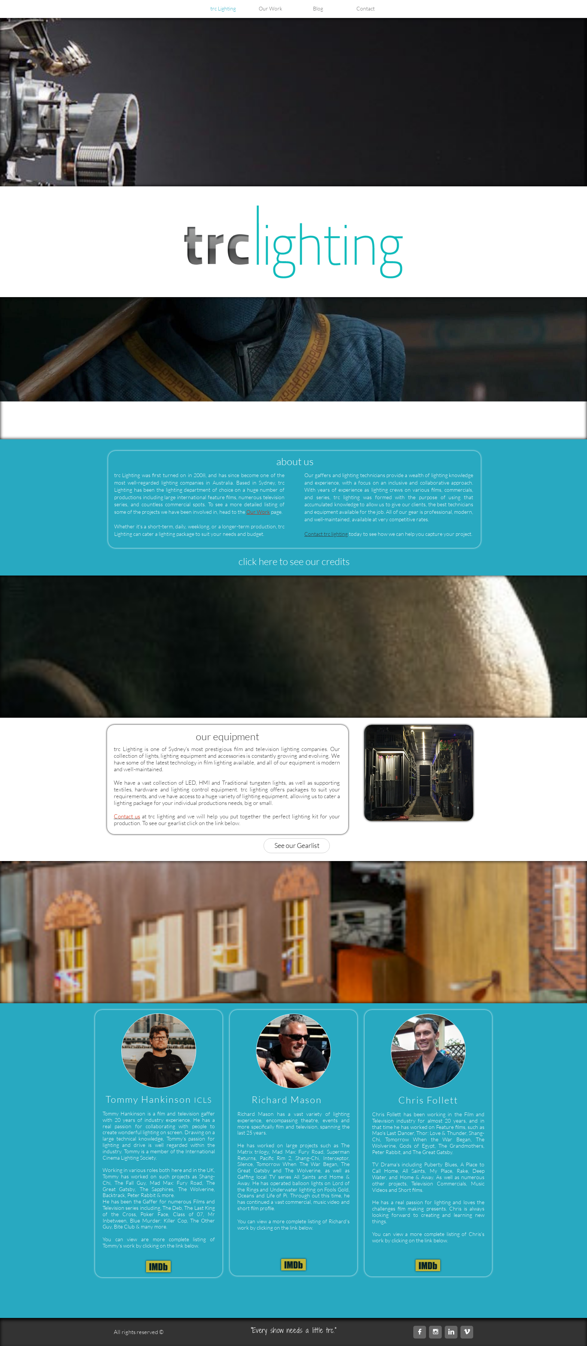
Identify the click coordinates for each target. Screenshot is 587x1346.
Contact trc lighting (326, 534)
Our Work (258, 512)
